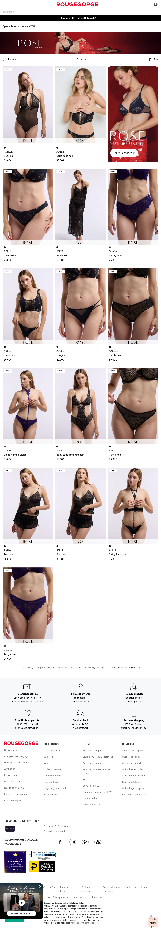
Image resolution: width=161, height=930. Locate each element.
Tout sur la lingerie (132, 750)
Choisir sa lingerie (132, 763)
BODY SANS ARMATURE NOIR (70, 454)
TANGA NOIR (62, 355)
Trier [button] (156, 59)
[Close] (157, 18)
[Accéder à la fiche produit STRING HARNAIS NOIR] (133, 506)
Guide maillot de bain (134, 775)
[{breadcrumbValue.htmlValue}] (91, 667)
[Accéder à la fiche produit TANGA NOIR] (80, 306)
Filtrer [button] (11, 59)
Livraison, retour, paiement (98, 757)
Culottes (48, 757)
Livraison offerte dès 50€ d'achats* (78, 18)
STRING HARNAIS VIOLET (15, 454)
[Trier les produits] (152, 59)
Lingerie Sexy (51, 782)
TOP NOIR (8, 554)
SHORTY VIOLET (116, 255)
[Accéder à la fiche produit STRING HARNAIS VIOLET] (28, 406)
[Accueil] (26, 667)
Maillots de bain (52, 775)
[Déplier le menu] (5, 4)
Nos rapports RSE (14, 788)
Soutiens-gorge (52, 750)
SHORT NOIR (61, 554)
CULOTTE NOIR (10, 255)
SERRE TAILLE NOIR (64, 155)
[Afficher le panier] (156, 4)
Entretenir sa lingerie (133, 794)
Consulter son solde (55, 831)
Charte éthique (12, 800)
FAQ (85, 779)
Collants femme (52, 769)
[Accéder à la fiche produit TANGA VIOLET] (28, 605)
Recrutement (11, 775)
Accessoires (50, 794)
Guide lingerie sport (133, 788)
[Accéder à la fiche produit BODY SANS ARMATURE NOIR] (80, 406)
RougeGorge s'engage (16, 756)
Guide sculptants (131, 782)
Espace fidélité (91, 786)
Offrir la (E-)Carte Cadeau (58, 826)
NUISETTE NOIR (63, 255)
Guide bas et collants (134, 769)
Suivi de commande (93, 763)
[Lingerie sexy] (43, 667)
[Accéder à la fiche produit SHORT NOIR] (80, 506)
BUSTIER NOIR (10, 355)
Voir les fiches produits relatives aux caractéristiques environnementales (45, 897)
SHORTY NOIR (115, 355)
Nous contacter (13, 781)
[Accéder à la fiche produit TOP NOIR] (28, 506)
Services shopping (93, 750)
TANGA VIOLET (10, 654)
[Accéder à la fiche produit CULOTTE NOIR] (28, 207)
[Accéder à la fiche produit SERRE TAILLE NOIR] (80, 104)
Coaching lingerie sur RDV (97, 792)
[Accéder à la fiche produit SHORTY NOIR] (133, 306)
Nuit (46, 763)
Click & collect (90, 798)
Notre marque (12, 750)
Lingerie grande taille (55, 788)
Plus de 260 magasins (16, 762)
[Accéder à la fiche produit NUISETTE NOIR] (80, 207)
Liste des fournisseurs (16, 794)
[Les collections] (64, 667)
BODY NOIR (9, 155)
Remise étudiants (92, 804)
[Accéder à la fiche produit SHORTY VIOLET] (133, 207)
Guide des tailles (131, 757)
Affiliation (9, 769)
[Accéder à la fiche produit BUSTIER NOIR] (28, 306)
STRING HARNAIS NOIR (119, 554)
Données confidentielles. (82, 923)
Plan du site (97, 897)
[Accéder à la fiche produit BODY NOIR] (28, 104)
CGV (52, 887)
